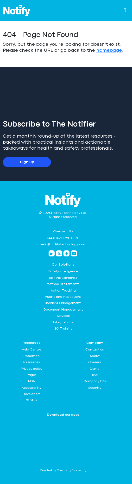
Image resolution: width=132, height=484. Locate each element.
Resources (31, 362)
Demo (95, 368)
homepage (109, 50)
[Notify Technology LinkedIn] (52, 253)
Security (94, 387)
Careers (94, 362)
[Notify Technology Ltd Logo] (17, 10)
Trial (94, 375)
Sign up (27, 162)
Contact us (94, 349)
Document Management (63, 309)
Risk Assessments (63, 277)
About (95, 356)
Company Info (94, 381)
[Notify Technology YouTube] (74, 253)
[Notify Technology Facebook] (66, 253)
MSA (31, 381)
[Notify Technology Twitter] (59, 253)
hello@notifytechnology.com (63, 244)
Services (63, 315)
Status (31, 400)
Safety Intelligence (63, 271)
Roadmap (32, 356)
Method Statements (63, 284)
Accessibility (31, 387)
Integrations (63, 322)
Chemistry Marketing (71, 470)
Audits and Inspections (63, 296)
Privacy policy (31, 368)
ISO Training (63, 328)
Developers (31, 394)
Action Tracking (63, 290)
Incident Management (63, 303)
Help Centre (31, 349)
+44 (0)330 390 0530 (63, 238)
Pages (32, 375)
